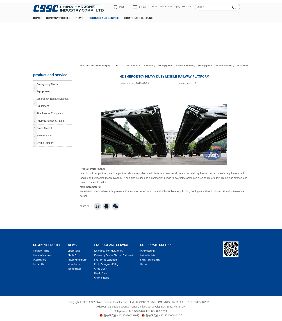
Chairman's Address (42, 255)
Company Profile (41, 251)
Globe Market (44, 128)
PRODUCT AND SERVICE (104, 18)
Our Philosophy (147, 251)
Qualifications (39, 260)
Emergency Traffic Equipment (158, 65)
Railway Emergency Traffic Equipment (194, 65)
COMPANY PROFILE (58, 18)
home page (105, 65)
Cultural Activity (147, 255)
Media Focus (74, 255)
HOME (37, 18)
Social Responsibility (150, 260)
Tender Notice (74, 269)
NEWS (79, 18)
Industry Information (77, 260)
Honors (143, 264)
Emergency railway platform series (232, 65)
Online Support (45, 142)
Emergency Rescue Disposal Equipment (53, 102)
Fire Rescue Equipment (50, 113)
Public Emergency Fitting (51, 120)
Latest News (74, 251)
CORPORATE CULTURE (138, 18)
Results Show (44, 135)
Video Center (74, 264)
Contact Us (38, 264)
